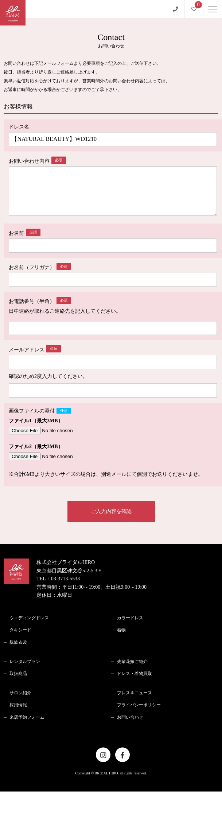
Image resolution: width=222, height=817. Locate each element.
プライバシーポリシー (139, 704)
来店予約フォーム (26, 717)
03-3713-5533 (65, 578)
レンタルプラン (24, 661)
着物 (121, 629)
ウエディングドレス (29, 617)
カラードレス (130, 617)
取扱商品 (18, 673)
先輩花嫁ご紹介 (132, 661)
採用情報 (18, 704)
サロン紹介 (20, 692)
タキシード (20, 629)
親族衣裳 (18, 642)
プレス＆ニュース (134, 692)
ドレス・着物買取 (134, 673)
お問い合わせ (130, 717)
